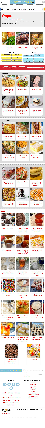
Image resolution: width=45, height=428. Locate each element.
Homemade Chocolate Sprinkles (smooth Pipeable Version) (22, 230)
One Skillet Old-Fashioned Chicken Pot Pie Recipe (8, 157)
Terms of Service (14, 402)
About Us (4, 393)
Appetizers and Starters (6, 54)
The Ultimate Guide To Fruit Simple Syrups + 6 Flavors (37, 273)
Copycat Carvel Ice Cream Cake (36, 111)
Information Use (14, 68)
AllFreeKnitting (33, 386)
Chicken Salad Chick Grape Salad (37, 251)
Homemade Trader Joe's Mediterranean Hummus (22, 111)
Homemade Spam (36, 89)
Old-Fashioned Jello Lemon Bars (36, 156)
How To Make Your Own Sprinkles (8, 294)
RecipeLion (33, 392)
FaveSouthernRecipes (33, 396)
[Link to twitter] (9, 384)
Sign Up (41, 67)
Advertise (10, 393)
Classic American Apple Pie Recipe (36, 203)
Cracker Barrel (28, 58)
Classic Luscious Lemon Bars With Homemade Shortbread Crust (22, 339)
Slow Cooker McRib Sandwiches (36, 137)
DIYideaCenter (33, 389)
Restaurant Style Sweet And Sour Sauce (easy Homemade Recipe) (22, 252)
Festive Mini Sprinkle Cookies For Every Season (22, 295)
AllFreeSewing (33, 387)
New (2, 211)
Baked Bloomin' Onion (22, 182)
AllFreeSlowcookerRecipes (33, 394)
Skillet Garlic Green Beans (8, 47)
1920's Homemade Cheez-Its (22, 156)
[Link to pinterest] (13, 384)
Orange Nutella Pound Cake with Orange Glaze (9, 111)
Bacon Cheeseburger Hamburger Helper (9, 203)
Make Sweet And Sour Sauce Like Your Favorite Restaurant (37, 230)
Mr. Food (33, 391)
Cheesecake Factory (28, 55)
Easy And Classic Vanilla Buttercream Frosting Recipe (8, 317)
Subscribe (5, 402)
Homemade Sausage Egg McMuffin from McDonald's (36, 183)
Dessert (16, 57)
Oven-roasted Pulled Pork (22, 47)
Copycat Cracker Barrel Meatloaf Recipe (8, 182)
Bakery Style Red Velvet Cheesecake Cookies (37, 294)
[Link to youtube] (11, 388)
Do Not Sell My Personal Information (11, 397)
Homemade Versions (17, 60)
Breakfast (17, 54)
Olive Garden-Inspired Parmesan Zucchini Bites (8, 90)
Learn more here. (6, 413)
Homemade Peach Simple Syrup (22, 272)
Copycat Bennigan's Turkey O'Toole (22, 137)
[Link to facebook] (5, 384)
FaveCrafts (33, 382)
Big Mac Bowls (33, 359)
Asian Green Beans (22, 89)
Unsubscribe (11, 405)
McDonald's (28, 61)
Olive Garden (38, 58)
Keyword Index (6, 400)
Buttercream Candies (8, 228)
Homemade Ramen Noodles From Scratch (7, 272)
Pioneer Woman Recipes (38, 61)
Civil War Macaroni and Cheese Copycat (8, 137)
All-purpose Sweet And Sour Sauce (7, 251)
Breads (6, 57)
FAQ (11, 395)
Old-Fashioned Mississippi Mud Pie (22, 203)
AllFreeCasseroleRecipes (33, 398)
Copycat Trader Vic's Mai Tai (8, 338)
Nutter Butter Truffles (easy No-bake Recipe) (37, 338)
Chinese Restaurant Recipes (38, 55)
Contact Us (17, 393)
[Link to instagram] (18, 384)
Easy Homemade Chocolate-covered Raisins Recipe (11, 361)
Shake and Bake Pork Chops (37, 47)
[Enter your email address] (31, 374)
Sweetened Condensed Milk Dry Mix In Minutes (37, 316)
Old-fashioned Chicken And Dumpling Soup (22, 316)
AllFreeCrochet (33, 384)
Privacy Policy (24, 67)
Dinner (6, 60)
